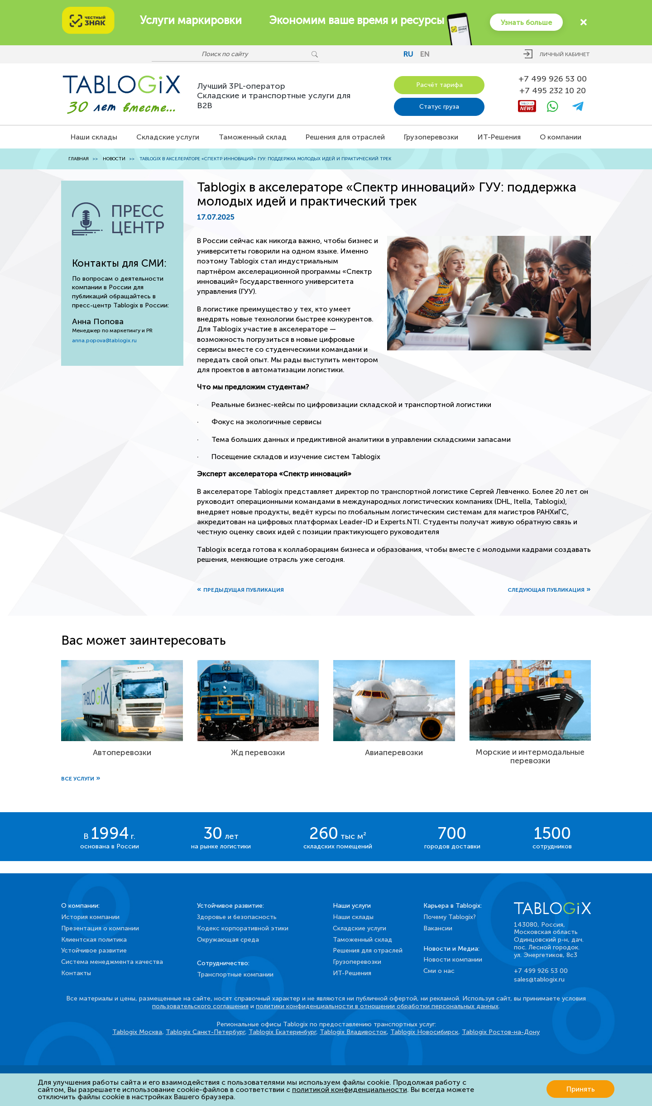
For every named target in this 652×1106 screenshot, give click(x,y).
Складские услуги (167, 137)
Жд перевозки (258, 753)
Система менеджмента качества (112, 962)
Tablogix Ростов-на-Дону (501, 1032)
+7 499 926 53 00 (552, 79)
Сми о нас (439, 971)
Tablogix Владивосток (353, 1032)
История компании (90, 917)
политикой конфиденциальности (349, 1089)
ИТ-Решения (499, 137)
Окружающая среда (228, 939)
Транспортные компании (235, 974)
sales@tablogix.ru (539, 979)
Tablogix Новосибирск (424, 1032)
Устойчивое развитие (94, 950)
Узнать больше (525, 22)
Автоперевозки (121, 753)
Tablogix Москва (137, 1032)
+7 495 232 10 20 (552, 91)
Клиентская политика (94, 939)
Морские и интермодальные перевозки (530, 756)
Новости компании (452, 959)
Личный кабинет (565, 54)
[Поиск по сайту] (231, 54)
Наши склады (94, 137)
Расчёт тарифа (439, 85)
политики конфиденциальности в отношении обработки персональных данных (377, 1006)
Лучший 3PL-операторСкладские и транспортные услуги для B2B (273, 95)
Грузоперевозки (431, 137)
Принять (580, 1089)
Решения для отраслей (345, 137)
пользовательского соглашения (200, 1006)
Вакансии (437, 928)
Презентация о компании (100, 928)
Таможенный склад (253, 137)
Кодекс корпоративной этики (242, 928)
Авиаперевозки (394, 753)
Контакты (76, 973)
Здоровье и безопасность (237, 917)
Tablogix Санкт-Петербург (205, 1032)
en (425, 54)
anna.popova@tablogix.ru (104, 340)
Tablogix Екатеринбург (282, 1032)
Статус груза (439, 106)
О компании (560, 137)
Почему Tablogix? (449, 917)
